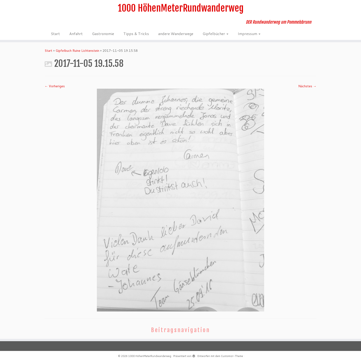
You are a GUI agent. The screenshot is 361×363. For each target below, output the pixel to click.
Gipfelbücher (215, 33)
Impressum (249, 33)
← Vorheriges (55, 86)
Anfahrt (76, 33)
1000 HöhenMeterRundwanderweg (180, 8)
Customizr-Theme (232, 356)
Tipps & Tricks (136, 33)
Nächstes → (307, 86)
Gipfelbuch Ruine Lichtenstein (77, 50)
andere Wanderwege (175, 33)
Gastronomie (103, 33)
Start (55, 33)
